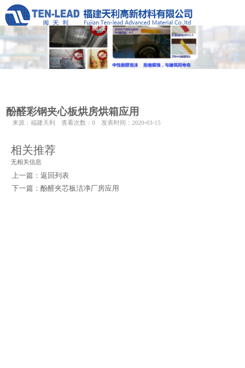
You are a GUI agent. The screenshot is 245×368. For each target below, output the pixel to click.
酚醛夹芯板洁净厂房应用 (79, 188)
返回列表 (54, 175)
